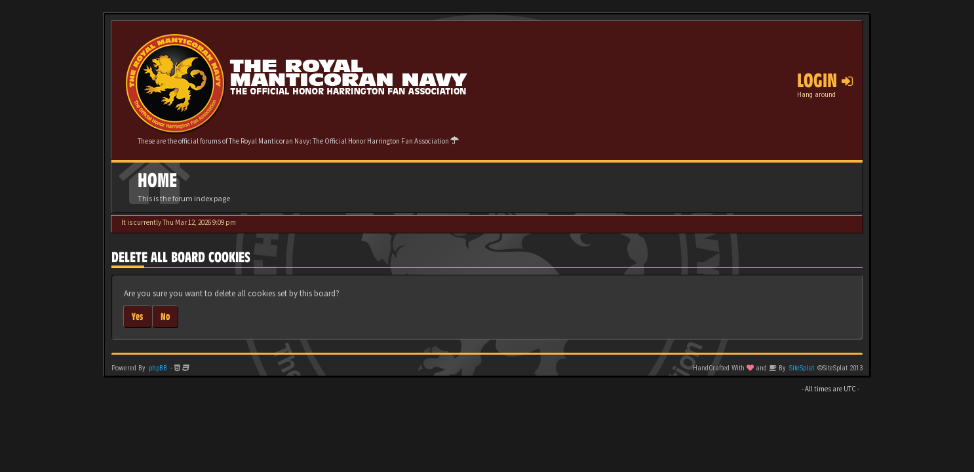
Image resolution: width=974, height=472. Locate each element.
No (165, 316)
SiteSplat (801, 368)
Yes (137, 316)
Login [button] (825, 80)
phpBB (158, 368)
